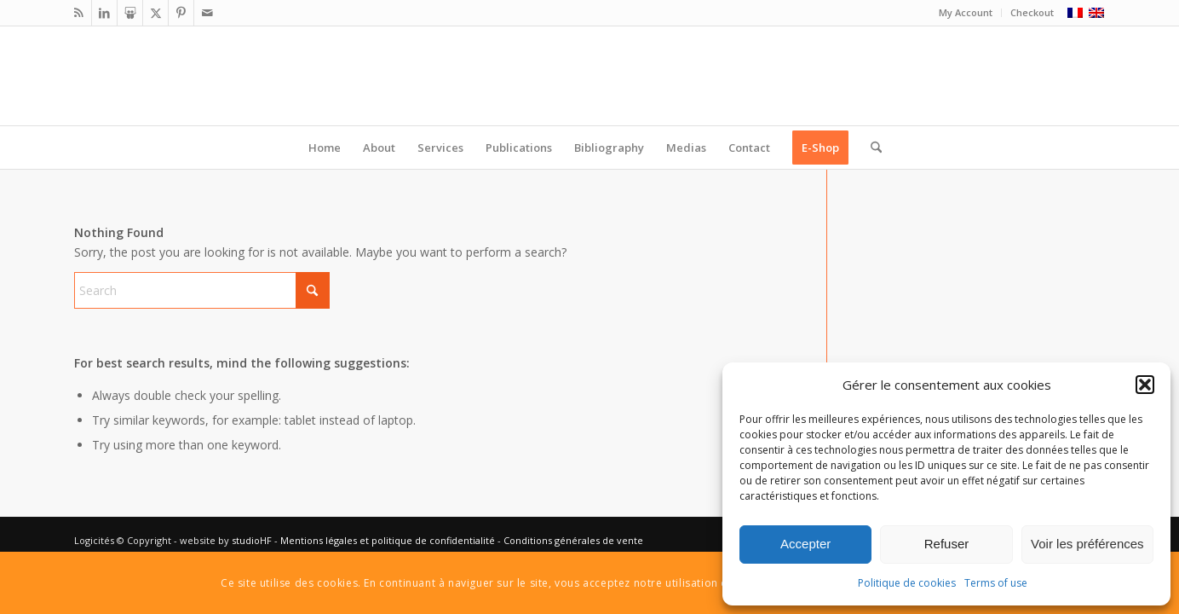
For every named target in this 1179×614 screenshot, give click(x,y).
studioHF (252, 540)
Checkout (1032, 12)
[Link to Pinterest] (181, 13)
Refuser (946, 543)
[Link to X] (155, 13)
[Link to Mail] (207, 13)
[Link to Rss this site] (78, 13)
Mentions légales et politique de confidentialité (387, 540)
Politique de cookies (907, 583)
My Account (965, 12)
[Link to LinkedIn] (104, 13)
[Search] (871, 147)
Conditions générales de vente (573, 540)
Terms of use (995, 583)
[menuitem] (966, 13)
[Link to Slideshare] (130, 13)
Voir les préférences (1087, 543)
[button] (1144, 384)
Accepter (805, 543)
